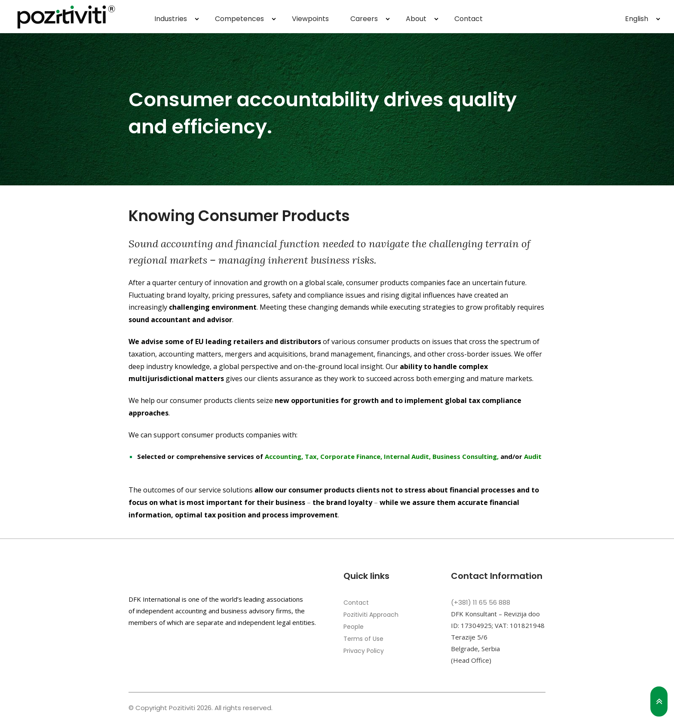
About (416, 19)
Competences (239, 19)
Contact (468, 19)
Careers (364, 19)
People (353, 626)
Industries (170, 19)
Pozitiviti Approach (370, 614)
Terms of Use (363, 638)
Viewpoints (310, 19)
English (636, 19)
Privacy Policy (363, 650)
